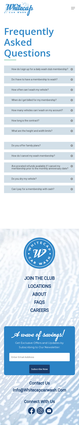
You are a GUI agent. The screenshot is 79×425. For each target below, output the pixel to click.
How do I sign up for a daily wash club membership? (42, 69)
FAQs (39, 302)
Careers (39, 310)
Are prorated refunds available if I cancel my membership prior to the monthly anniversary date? (42, 167)
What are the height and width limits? (42, 130)
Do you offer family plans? (42, 145)
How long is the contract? (42, 120)
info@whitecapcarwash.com (39, 390)
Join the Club (39, 278)
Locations (39, 286)
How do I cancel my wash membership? (42, 155)
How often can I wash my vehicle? (42, 89)
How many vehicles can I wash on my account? (42, 110)
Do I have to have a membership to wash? (42, 79)
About (39, 294)
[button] (73, 8)
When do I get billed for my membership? (42, 100)
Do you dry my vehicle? (42, 178)
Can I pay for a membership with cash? (42, 189)
